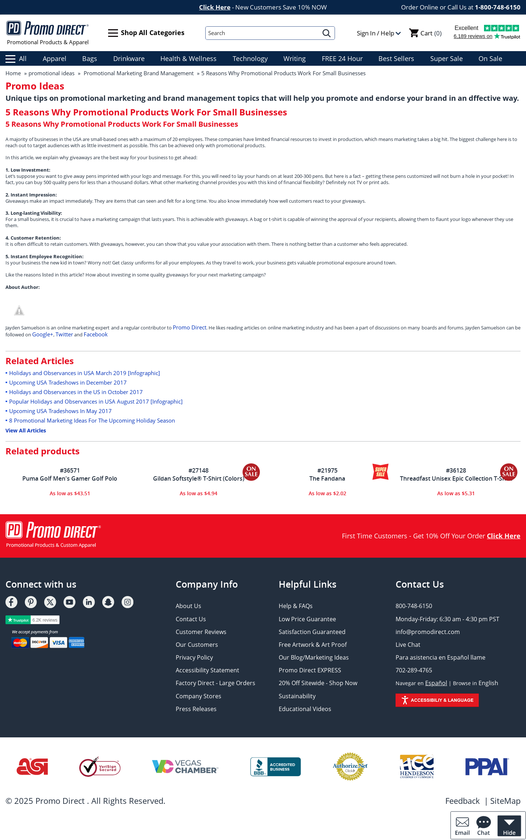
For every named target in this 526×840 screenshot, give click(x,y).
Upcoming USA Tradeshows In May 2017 (60, 411)
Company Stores (198, 696)
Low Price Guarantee (307, 619)
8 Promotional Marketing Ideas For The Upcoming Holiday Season (92, 420)
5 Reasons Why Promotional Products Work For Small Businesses (283, 73)
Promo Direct (189, 327)
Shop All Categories (146, 33)
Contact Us (191, 619)
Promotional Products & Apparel (47, 33)
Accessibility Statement (207, 670)
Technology (250, 58)
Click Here (214, 7)
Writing (294, 58)
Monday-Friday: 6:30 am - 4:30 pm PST (447, 619)
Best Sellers (396, 58)
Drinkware (129, 58)
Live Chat (408, 645)
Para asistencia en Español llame (440, 657)
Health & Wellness (188, 58)
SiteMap (505, 800)
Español (436, 683)
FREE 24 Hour (342, 58)
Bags (89, 58)
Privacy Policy (194, 657)
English (488, 683)
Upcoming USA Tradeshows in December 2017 (68, 382)
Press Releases (196, 709)
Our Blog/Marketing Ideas (314, 657)
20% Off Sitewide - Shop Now (318, 683)
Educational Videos (305, 709)
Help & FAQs (296, 606)
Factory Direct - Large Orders (215, 683)
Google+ (42, 334)
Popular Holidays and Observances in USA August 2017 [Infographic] (96, 401)
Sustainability (297, 696)
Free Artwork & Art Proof (313, 645)
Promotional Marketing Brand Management (138, 73)
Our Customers (197, 645)
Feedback (462, 800)
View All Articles (25, 430)
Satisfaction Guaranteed (312, 632)
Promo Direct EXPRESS (310, 670)
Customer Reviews (201, 632)
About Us (188, 606)
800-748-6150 (414, 606)
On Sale (490, 58)
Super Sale (446, 58)
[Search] (262, 33)
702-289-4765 (414, 670)
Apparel (54, 58)
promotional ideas (51, 73)
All (16, 58)
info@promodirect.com (428, 632)
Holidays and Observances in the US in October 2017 (76, 392)
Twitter (64, 334)
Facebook (96, 334)
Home (13, 73)
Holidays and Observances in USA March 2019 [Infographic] (84, 373)
